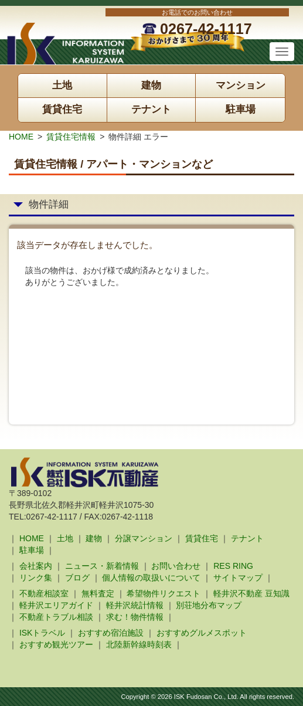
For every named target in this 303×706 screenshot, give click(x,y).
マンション (240, 85)
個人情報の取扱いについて (151, 577)
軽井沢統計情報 (135, 605)
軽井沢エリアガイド (56, 605)
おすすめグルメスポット (201, 632)
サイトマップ (238, 577)
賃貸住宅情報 (71, 136)
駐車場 (241, 109)
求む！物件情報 (135, 617)
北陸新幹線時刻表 (139, 644)
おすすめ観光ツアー (56, 644)
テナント (151, 109)
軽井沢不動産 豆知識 (251, 593)
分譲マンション (143, 538)
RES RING (233, 566)
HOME (21, 136)
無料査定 (97, 593)
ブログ (77, 577)
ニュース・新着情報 (102, 566)
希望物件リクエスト (163, 593)
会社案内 (35, 566)
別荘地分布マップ (208, 605)
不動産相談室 (44, 593)
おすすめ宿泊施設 (111, 632)
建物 (151, 85)
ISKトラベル (42, 632)
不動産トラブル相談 (56, 617)
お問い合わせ (175, 566)
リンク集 (35, 577)
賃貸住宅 (62, 109)
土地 (62, 85)
